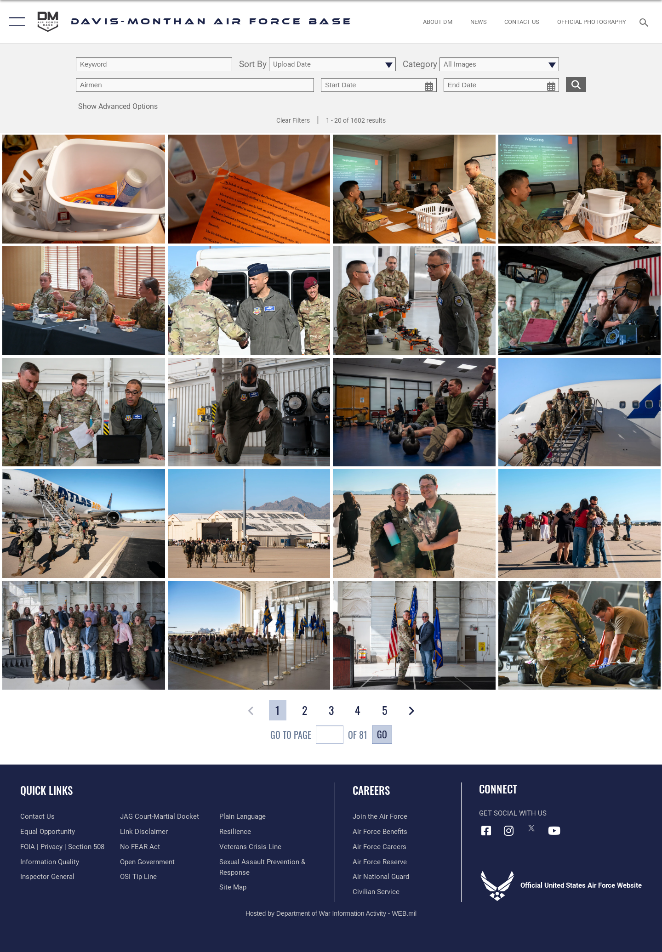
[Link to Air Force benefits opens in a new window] (380, 831)
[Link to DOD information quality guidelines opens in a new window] (49, 862)
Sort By (253, 64)
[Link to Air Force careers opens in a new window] (379, 847)
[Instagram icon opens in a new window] (509, 831)
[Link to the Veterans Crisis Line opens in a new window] (250, 847)
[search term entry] (154, 64)
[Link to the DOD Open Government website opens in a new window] (147, 862)
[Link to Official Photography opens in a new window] (592, 22)
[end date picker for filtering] (501, 85)
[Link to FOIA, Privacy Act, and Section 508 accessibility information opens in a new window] (62, 847)
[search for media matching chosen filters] (576, 84)
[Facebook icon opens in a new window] (486, 831)
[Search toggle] (645, 21)
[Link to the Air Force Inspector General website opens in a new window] (47, 877)
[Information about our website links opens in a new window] (144, 831)
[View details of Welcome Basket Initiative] (83, 189)
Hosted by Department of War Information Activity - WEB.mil (331, 913)
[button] (15, 22)
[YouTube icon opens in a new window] (554, 831)
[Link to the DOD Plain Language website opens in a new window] (242, 816)
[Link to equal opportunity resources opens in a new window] (47, 831)
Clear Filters (293, 120)
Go (382, 734)
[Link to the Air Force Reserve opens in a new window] (380, 862)
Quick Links (46, 790)
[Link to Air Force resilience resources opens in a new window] (235, 831)
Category (420, 64)
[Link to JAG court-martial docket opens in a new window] (159, 816)
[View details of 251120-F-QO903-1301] (579, 636)
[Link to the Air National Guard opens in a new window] (381, 877)
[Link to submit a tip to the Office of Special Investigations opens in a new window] (138, 877)
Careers (371, 790)
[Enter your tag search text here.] (195, 85)
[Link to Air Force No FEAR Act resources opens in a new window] (140, 847)
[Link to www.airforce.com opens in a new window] (380, 816)
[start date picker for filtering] (379, 85)
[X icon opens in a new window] (531, 828)
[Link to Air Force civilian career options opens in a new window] (376, 892)
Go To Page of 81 (318, 736)
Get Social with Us (513, 813)
